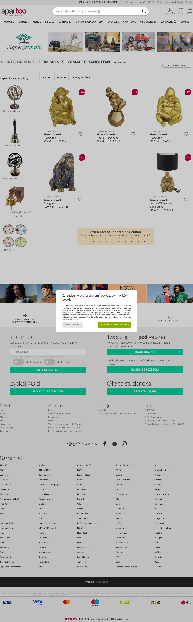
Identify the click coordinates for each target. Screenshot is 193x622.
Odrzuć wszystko (72, 325)
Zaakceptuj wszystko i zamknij (114, 325)
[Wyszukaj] (144, 11)
